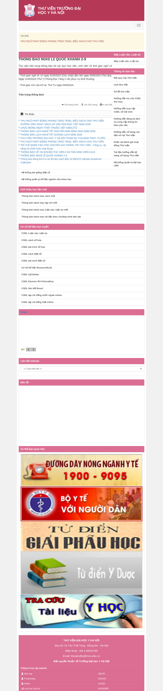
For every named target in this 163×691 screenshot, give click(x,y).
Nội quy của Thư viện (125, 78)
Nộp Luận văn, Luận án (126, 61)
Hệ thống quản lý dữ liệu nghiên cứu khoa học (46, 179)
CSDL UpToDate (30, 274)
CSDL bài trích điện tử (33, 260)
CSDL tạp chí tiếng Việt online (37, 302)
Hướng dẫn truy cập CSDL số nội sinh (124, 110)
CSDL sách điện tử (31, 254)
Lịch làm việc (121, 84)
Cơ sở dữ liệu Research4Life (36, 267)
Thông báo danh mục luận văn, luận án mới (44, 209)
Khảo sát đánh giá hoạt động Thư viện (126, 144)
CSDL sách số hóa (31, 240)
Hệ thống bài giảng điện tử (35, 172)
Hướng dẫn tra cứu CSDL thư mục (127, 100)
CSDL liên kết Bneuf (32, 288)
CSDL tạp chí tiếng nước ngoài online (41, 295)
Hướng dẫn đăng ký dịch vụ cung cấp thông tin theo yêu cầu (127, 121)
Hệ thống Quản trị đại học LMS (127, 164)
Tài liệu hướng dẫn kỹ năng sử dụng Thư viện (126, 154)
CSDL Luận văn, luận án (34, 233)
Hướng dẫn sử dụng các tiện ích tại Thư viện (127, 134)
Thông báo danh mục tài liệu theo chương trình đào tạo (51, 216)
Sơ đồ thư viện (122, 91)
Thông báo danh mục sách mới (38, 196)
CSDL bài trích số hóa (33, 247)
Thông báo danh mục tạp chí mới (39, 202)
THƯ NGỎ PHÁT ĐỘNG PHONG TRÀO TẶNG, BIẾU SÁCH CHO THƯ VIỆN (62, 41)
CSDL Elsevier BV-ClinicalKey (37, 281)
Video (23, 312)
